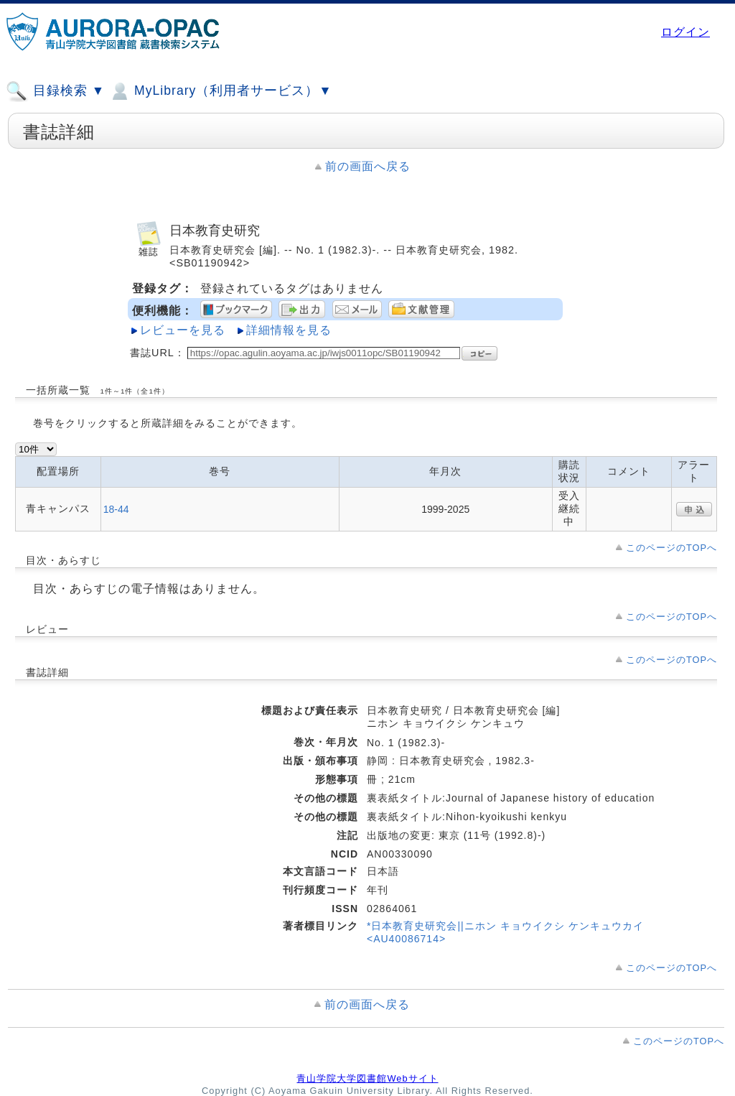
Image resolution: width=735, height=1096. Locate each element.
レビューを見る (182, 330)
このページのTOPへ (671, 547)
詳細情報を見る (289, 330)
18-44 (116, 509)
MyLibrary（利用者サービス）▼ (220, 91)
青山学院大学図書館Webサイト (367, 1078)
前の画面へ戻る (368, 166)
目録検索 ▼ (55, 91)
